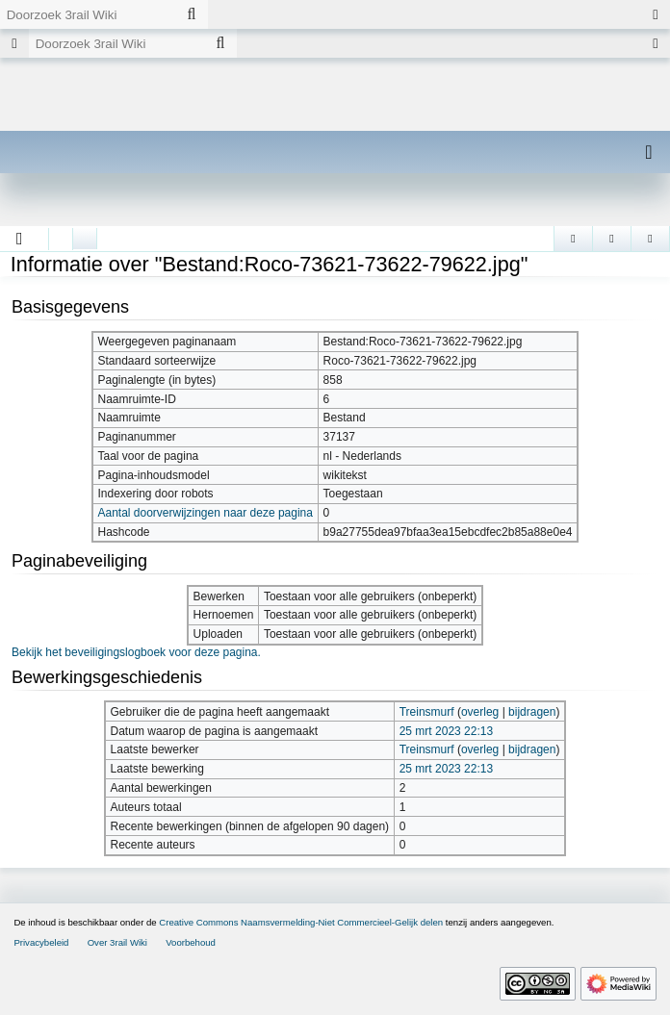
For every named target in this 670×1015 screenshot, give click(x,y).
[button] (19, 238)
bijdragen (531, 712)
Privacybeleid (40, 942)
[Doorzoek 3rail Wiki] (87, 14)
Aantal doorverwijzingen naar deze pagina (204, 513)
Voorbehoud (191, 942)
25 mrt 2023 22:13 (446, 731)
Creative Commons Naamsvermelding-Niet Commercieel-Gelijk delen (301, 922)
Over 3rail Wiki (117, 942)
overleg (480, 712)
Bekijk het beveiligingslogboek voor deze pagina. (136, 652)
